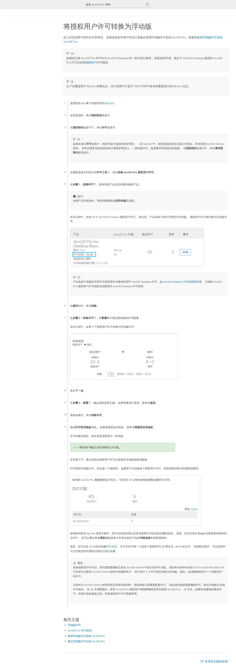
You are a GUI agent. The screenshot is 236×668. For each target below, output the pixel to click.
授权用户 (91, 62)
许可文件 (111, 546)
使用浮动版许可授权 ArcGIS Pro (86, 636)
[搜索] (147, 4)
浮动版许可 (74, 625)
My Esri (110, 103)
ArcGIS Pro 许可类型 (80, 630)
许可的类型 (179, 281)
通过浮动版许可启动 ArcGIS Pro (86, 641)
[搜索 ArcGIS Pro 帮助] (115, 4)
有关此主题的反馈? (217, 661)
